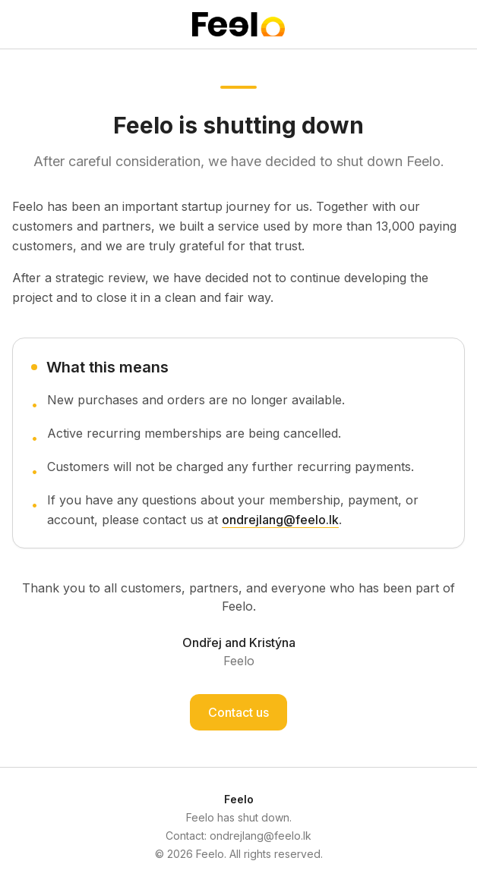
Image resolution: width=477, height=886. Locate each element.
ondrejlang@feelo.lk (280, 519)
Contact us (238, 712)
